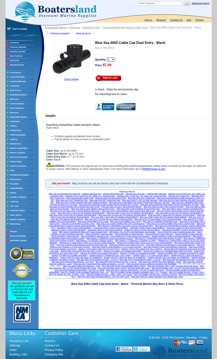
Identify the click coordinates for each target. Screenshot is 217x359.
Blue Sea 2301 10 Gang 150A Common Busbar (122, 206)
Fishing (13, 126)
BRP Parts (14, 99)
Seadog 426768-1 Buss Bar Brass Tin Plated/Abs (168, 257)
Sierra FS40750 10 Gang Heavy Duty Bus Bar (130, 236)
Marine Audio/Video (19, 148)
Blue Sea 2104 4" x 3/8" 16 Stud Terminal (139, 200)
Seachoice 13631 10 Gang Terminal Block (141, 230)
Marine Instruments (19, 157)
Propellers (14, 184)
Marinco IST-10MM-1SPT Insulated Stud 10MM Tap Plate (167, 251)
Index (13, 350)
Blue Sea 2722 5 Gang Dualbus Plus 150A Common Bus (120, 223)
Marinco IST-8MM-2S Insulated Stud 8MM (69, 255)
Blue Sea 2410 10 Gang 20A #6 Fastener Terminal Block (122, 215)
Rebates (13, 231)
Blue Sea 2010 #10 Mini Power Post (110, 198)
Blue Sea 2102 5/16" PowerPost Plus (72, 200)
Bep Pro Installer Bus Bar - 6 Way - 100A (186, 272)
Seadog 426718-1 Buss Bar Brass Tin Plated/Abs (81, 257)
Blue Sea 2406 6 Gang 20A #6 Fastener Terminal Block (178, 213)
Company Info (54, 354)
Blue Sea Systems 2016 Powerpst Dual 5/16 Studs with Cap (81, 245)
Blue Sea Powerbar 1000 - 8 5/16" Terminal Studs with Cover (124, 268)
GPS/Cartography (18, 135)
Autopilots (14, 86)
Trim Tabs (14, 206)
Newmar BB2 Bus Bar (91, 194)
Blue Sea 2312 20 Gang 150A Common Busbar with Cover (75, 211)
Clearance (14, 43)
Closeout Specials (18, 47)
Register (161, 20)
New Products (16, 56)
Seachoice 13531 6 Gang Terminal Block (105, 230)
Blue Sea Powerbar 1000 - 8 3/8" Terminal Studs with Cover (172, 266)
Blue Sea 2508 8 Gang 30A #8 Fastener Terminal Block (163, 217)
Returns (50, 341)
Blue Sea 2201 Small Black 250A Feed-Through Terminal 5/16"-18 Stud (139, 202)
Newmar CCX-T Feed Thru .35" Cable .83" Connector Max (141, 196)
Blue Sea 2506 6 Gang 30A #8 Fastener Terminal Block (114, 217)
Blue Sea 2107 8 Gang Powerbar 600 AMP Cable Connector (81, 202)
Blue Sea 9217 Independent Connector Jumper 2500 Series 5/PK (125, 226)
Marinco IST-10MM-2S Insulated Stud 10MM (99, 253)
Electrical (14, 113)
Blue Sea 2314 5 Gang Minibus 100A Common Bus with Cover (128, 211)
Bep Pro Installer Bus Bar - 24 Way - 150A (67, 274)
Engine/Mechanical (18, 117)
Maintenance (16, 144)
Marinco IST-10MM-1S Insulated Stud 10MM (122, 251)
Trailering (14, 202)
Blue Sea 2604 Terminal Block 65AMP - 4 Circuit (140, 259)
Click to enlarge (71, 79)
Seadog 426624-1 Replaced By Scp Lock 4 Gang (110, 255)
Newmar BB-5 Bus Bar (156, 194)
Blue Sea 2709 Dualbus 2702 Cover (93, 221)
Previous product (58, 33)
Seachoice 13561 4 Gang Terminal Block (74, 228)
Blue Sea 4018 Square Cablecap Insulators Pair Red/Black (152, 264)
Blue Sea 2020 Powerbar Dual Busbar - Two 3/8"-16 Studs (79, 270)
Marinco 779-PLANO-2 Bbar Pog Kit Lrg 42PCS (141, 249)
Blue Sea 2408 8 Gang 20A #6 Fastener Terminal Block (73, 215)
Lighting (14, 139)
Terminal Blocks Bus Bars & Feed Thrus (125, 27)
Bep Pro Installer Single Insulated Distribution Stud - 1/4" (85, 272)
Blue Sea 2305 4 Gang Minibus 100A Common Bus (138, 209)
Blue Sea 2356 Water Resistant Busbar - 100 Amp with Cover (103, 276)
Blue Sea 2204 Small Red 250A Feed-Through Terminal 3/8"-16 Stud (169, 204)
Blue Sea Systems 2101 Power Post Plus (126, 245)
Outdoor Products (18, 166)
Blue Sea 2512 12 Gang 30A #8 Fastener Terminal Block (108, 219)
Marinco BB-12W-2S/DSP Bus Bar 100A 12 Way (81, 251)
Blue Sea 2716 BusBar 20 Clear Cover (78, 223)
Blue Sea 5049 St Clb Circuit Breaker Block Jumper (123, 266)
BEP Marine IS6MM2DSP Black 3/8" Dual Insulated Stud (83, 232)
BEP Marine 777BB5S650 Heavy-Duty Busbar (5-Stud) (158, 238)
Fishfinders (15, 121)
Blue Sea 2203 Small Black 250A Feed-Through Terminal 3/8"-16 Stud (108, 204)
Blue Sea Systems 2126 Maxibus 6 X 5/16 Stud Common (170, 245)
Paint (12, 170)
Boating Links (18, 354)
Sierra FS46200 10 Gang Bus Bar (129, 234)
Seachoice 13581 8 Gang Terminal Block (147, 228)
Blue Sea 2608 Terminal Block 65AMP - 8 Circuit (183, 259)
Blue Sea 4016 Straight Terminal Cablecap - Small (160, 262)
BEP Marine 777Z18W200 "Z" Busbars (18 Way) (135, 240)
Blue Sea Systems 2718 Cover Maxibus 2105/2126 (165, 247)
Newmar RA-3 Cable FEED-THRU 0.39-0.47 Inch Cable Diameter (144, 243)
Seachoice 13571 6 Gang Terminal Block (110, 228)
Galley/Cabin (16, 130)
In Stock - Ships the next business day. (117, 89)
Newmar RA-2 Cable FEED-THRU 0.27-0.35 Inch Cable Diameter (87, 243)
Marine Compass (17, 153)
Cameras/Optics (17, 104)
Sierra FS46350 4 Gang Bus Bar (65, 236)
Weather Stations (17, 219)
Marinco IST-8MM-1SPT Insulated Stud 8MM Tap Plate (181, 253)
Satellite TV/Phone (18, 197)
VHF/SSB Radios (17, 211)
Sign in (148, 20)
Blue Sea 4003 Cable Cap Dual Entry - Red (81, 266)
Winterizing (15, 224)
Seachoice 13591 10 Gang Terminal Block (184, 228)
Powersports (16, 179)
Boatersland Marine (56, 27)
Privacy (199, 20)
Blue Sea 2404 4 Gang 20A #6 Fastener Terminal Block (130, 213)
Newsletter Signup (18, 240)
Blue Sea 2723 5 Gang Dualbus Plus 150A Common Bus (171, 223)
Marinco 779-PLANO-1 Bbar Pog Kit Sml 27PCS (98, 249)
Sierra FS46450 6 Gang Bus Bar (94, 236)
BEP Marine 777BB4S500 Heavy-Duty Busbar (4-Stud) (110, 238)
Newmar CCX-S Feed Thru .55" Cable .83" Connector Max (90, 196)
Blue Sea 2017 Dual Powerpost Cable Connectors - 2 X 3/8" (99, 264)
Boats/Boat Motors (18, 95)
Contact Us (176, 20)
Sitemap (15, 345)
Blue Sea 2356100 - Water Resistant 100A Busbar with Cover (157, 276)
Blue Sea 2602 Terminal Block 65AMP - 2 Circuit (97, 259)
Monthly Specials (18, 51)
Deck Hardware (17, 108)
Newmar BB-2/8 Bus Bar (113, 194)
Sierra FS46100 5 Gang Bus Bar (99, 234)
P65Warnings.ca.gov (153, 169)
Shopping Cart (19, 341)
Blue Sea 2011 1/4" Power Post (141, 198)
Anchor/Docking (17, 77)
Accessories (15, 72)
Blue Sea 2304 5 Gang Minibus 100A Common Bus (93, 209)
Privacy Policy (54, 350)
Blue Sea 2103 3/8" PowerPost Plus (105, 200)
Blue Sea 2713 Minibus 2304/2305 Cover (160, 221)
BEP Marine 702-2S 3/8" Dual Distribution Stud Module (132, 232)
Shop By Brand (17, 65)
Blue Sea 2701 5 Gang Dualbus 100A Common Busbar (158, 219)
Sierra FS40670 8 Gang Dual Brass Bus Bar (176, 232)
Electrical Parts (91, 27)
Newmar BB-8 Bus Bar (135, 194)
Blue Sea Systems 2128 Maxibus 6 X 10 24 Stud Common (116, 247)
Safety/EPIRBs (16, 188)
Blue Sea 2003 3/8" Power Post (80, 198)
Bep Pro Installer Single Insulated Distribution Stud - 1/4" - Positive (139, 272)
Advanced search (201, 3)
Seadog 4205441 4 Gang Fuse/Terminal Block (171, 236)
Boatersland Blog (18, 236)
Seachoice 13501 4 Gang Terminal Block (68, 230)
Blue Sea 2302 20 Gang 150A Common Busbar (164, 206)
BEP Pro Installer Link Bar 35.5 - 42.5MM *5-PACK (155, 274)
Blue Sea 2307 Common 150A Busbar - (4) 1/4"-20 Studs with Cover (135, 270)
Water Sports (16, 215)
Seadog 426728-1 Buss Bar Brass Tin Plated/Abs (125, 257)
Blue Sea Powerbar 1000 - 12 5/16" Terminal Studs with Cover (178, 268)
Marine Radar (16, 162)
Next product (85, 33)
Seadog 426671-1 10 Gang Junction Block (151, 255)
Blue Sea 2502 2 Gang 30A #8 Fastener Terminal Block (171, 215)
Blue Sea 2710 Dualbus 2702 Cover (125, 221)
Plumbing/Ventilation (19, 175)
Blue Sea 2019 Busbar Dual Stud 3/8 (64, 194)
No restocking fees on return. (111, 94)
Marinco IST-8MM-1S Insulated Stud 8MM (138, 253)
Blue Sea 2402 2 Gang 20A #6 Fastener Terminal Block (81, 213)
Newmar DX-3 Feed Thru (178, 196)
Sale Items (14, 60)
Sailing (13, 193)
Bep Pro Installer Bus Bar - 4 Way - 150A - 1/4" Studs (109, 274)
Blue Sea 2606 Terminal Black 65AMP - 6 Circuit (116, 262)
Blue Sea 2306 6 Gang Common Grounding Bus (182, 209)
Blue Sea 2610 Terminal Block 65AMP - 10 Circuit (73, 262)
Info (189, 20)
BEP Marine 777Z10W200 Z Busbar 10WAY (94, 240)
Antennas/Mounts (18, 81)
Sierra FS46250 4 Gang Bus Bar (188, 234)
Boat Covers (15, 90)
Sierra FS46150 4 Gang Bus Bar (159, 234)
